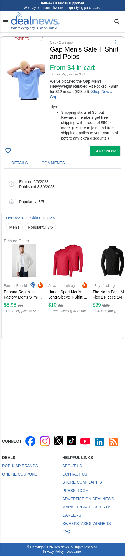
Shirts (35, 218)
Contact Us (74, 474)
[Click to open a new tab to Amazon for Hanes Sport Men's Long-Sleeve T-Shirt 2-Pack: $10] (68, 290)
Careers (71, 515)
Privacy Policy (53, 552)
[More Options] (116, 42)
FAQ (66, 531)
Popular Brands (20, 466)
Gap (51, 218)
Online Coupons (19, 474)
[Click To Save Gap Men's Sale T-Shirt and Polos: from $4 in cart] (8, 150)
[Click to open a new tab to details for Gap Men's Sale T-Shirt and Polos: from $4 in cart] (25, 80)
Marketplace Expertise (88, 507)
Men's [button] (14, 227)
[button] (62, 90)
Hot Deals (14, 218)
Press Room (75, 490)
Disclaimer (74, 552)
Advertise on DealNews (88, 499)
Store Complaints (82, 482)
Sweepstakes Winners (86, 523)
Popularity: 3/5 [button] (40, 227)
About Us (72, 466)
